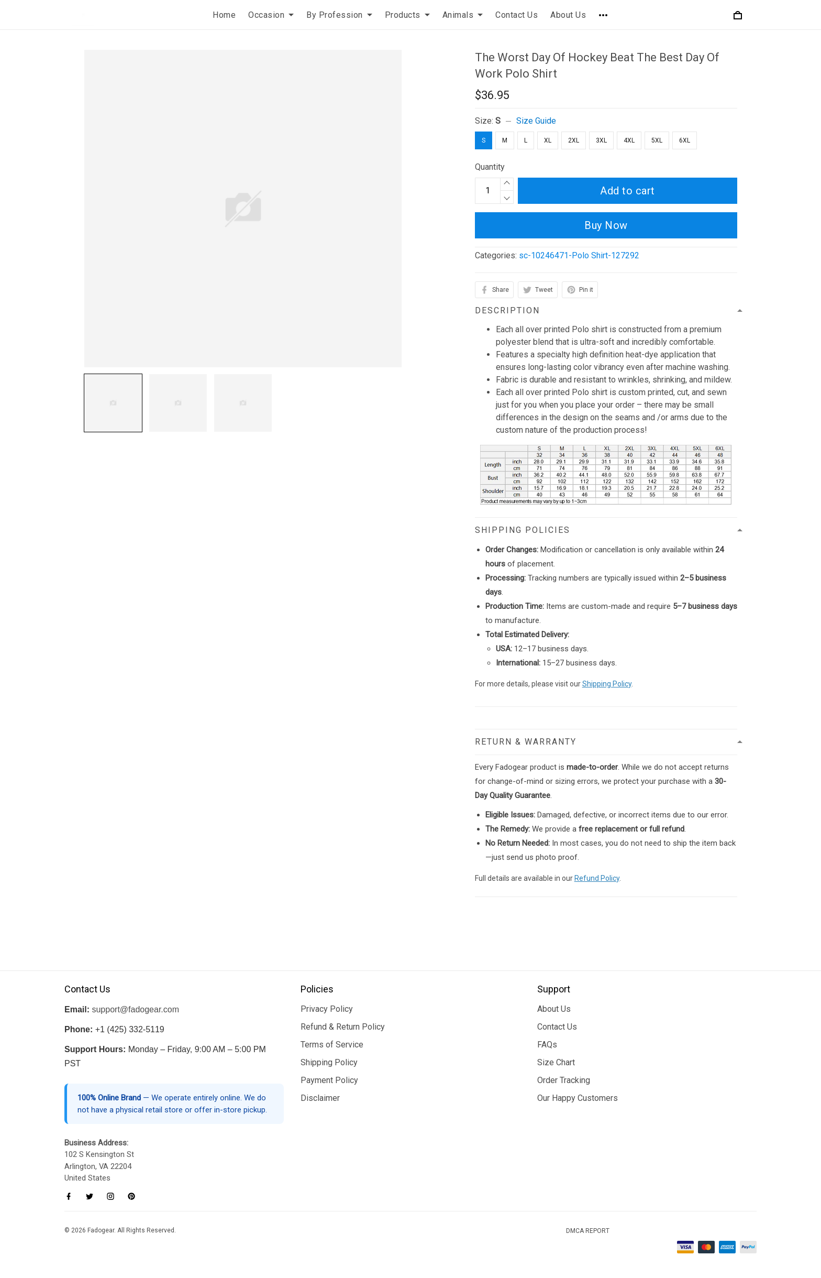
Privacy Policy (327, 1009)
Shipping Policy (606, 684)
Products (407, 15)
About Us (568, 15)
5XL (656, 140)
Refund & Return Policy (343, 1027)
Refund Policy (596, 878)
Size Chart (556, 1062)
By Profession (339, 15)
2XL (573, 140)
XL (547, 140)
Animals (462, 15)
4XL (629, 140)
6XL (684, 140)
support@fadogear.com (135, 1009)
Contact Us (516, 15)
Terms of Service (332, 1045)
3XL (601, 140)
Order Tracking (563, 1080)
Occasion (271, 15)
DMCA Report (587, 1231)
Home (224, 15)
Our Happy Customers (577, 1098)
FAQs (547, 1045)
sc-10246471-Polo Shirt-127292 (579, 255)
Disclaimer (320, 1098)
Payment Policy (329, 1080)
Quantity (490, 167)
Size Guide (536, 121)
